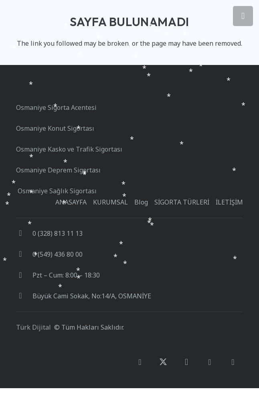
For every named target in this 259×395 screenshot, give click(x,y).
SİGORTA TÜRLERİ (181, 202)
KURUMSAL (110, 202)
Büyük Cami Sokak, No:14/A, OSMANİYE (91, 296)
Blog (141, 202)
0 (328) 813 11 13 (57, 233)
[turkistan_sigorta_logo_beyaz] (40, 86)
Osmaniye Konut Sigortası (56, 128)
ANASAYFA (71, 202)
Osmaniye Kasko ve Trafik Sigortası (70, 149)
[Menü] (243, 16)
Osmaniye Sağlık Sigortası (56, 190)
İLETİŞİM (229, 202)
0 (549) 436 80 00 (57, 254)
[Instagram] (186, 362)
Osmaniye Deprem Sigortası (58, 170)
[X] (163, 362)
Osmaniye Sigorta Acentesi (56, 107)
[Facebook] (140, 362)
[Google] (210, 362)
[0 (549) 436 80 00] (24, 254)
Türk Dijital (33, 327)
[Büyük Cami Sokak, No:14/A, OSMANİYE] (24, 296)
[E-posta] (233, 362)
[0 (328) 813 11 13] (24, 233)
